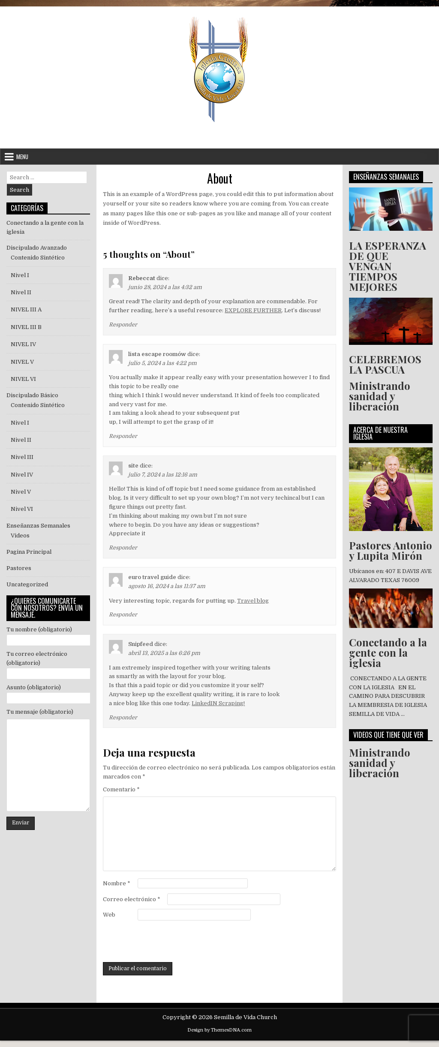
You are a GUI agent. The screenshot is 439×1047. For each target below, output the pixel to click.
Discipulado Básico (32, 395)
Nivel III (22, 457)
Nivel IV (22, 474)
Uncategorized (27, 584)
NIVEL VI (23, 379)
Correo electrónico (131, 899)
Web (109, 914)
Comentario (121, 789)
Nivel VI (22, 509)
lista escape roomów (157, 354)
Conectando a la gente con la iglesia (388, 652)
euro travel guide (152, 577)
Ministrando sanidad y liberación (379, 396)
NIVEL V (23, 362)
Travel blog (253, 600)
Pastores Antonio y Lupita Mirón (390, 550)
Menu (22, 156)
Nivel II (21, 292)
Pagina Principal (28, 552)
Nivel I (20, 275)
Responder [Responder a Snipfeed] (123, 718)
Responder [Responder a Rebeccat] (123, 325)
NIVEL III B (26, 327)
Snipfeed (140, 644)
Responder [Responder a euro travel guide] (123, 615)
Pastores (18, 568)
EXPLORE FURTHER (253, 310)
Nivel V (21, 492)
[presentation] (168, 941)
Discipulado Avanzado (36, 247)
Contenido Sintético (38, 257)
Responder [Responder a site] (123, 548)
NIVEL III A (26, 309)
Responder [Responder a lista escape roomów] (123, 436)
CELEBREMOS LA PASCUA (385, 364)
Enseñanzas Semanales (38, 525)
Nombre (116, 883)
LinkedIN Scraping (218, 703)
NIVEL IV (23, 344)
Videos (20, 535)
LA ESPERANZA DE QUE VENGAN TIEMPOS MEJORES (387, 265)
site (133, 465)
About (219, 178)
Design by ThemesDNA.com (219, 1030)
